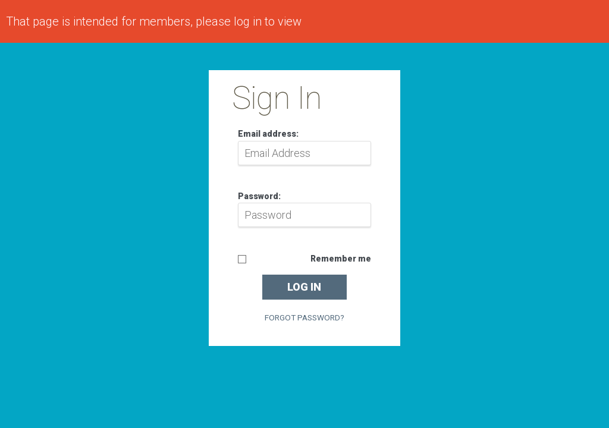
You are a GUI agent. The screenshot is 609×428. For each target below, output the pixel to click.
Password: (259, 196)
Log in (304, 287)
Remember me (340, 258)
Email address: (268, 134)
